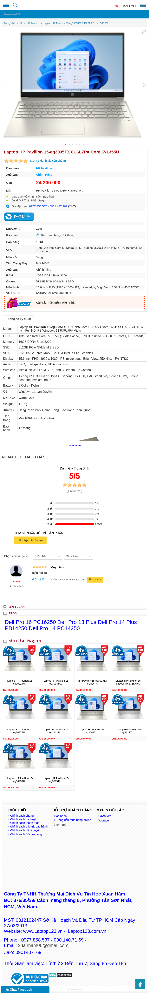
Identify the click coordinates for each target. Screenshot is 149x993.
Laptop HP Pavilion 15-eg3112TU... (56, 731)
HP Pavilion (32, 23)
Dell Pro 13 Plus (77, 622)
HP (20, 23)
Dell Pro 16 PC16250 (31, 622)
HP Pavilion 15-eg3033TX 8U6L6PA (92, 682)
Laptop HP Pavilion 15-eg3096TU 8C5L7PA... (129, 682)
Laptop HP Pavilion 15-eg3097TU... (20, 731)
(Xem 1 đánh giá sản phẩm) (48, 160)
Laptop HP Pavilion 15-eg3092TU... (92, 731)
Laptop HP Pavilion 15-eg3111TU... (129, 731)
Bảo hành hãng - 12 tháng (55, 235)
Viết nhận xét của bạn (30, 540)
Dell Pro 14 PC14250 (54, 628)
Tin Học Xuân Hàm (79, 989)
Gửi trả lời (38, 579)
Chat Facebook (19, 989)
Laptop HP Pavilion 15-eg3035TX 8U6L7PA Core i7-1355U (76, 23)
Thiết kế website (69, 989)
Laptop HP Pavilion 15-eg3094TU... (56, 682)
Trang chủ (9, 23)
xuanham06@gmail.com (43, 945)
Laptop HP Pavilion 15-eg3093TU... (20, 780)
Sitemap (60, 825)
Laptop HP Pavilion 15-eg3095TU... (56, 780)
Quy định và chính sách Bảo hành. (34, 196)
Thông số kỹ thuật (18, 319)
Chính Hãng (44, 174)
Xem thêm (74, 445)
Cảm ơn (95, 579)
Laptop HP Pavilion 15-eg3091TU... (20, 682)
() (116, 5)
